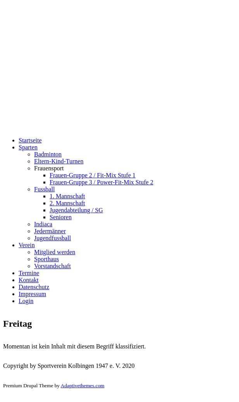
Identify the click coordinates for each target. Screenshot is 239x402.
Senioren (61, 217)
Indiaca (43, 224)
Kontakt (29, 280)
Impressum (32, 294)
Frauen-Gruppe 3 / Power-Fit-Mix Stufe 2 (101, 182)
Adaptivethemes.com (83, 385)
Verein (27, 245)
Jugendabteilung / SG (76, 210)
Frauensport (49, 168)
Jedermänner (50, 231)
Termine (29, 273)
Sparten (28, 147)
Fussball (44, 189)
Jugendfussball (52, 238)
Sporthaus (46, 259)
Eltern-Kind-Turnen (58, 161)
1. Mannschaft (67, 196)
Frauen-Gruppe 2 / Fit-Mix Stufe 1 (93, 175)
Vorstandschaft (52, 266)
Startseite (30, 140)
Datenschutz (34, 287)
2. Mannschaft (67, 203)
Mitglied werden (54, 252)
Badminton (48, 154)
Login (26, 301)
